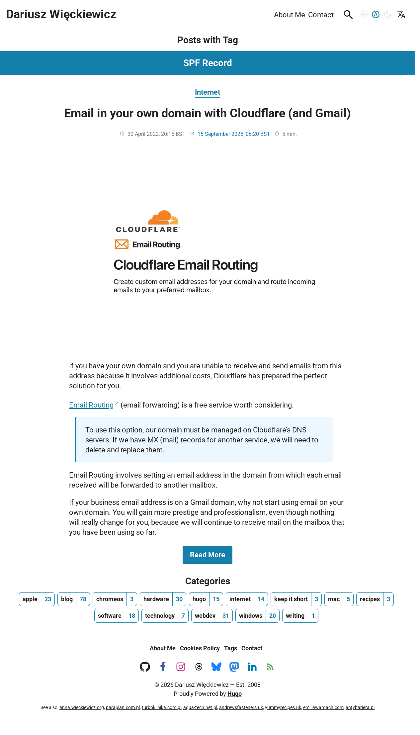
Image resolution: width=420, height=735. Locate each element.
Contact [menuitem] (321, 14)
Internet (207, 92)
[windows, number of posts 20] (257, 616)
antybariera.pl (360, 707)
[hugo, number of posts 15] (206, 599)
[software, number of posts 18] (116, 616)
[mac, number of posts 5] (339, 599)
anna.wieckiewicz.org (81, 707)
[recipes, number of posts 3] (375, 599)
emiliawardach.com (323, 707)
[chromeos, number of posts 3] (115, 599)
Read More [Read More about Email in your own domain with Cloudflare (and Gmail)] (211, 554)
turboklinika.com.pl (161, 707)
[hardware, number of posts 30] (163, 599)
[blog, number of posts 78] (73, 599)
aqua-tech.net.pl (200, 707)
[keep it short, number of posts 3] (296, 599)
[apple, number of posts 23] (37, 599)
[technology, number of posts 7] (165, 616)
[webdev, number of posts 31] (212, 616)
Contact (251, 648)
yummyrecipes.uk (283, 707)
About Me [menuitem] (289, 14)
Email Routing (91, 405)
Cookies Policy (200, 648)
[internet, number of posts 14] (247, 599)
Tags (230, 648)
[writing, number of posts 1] (300, 616)
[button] (348, 15)
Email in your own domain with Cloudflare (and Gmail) (207, 113)
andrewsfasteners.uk (241, 707)
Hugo (234, 693)
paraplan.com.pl (123, 707)
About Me (163, 648)
